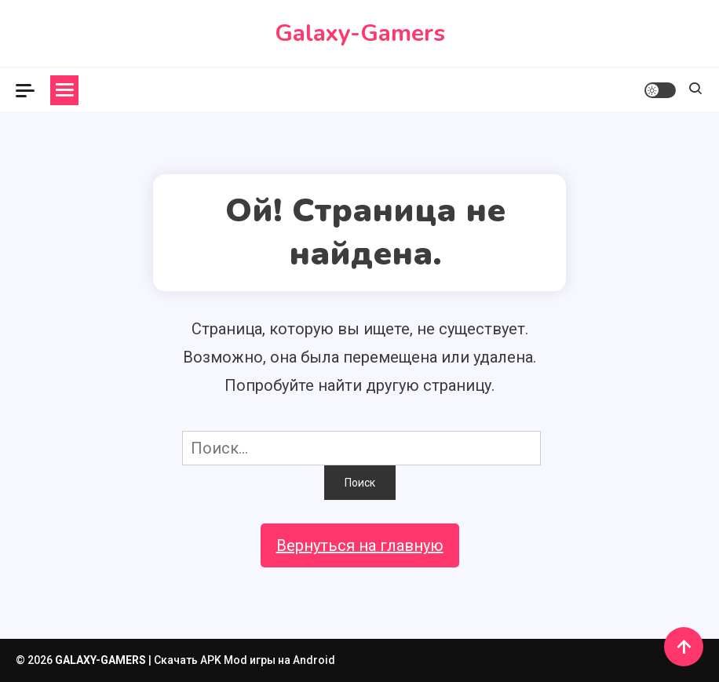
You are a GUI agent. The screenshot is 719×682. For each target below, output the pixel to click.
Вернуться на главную (359, 545)
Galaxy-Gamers (360, 33)
